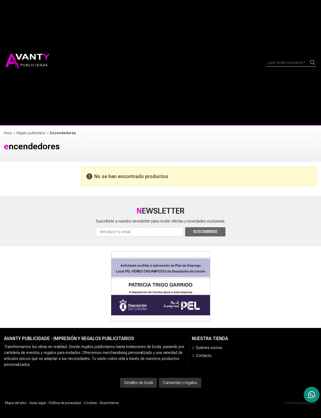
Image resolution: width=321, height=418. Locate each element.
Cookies (90, 403)
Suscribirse (205, 231)
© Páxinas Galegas (300, 403)
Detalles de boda (138, 382)
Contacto (204, 355)
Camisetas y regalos (180, 382)
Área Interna (109, 403)
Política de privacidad (65, 403)
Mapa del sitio (15, 403)
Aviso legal (37, 403)
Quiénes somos (209, 347)
